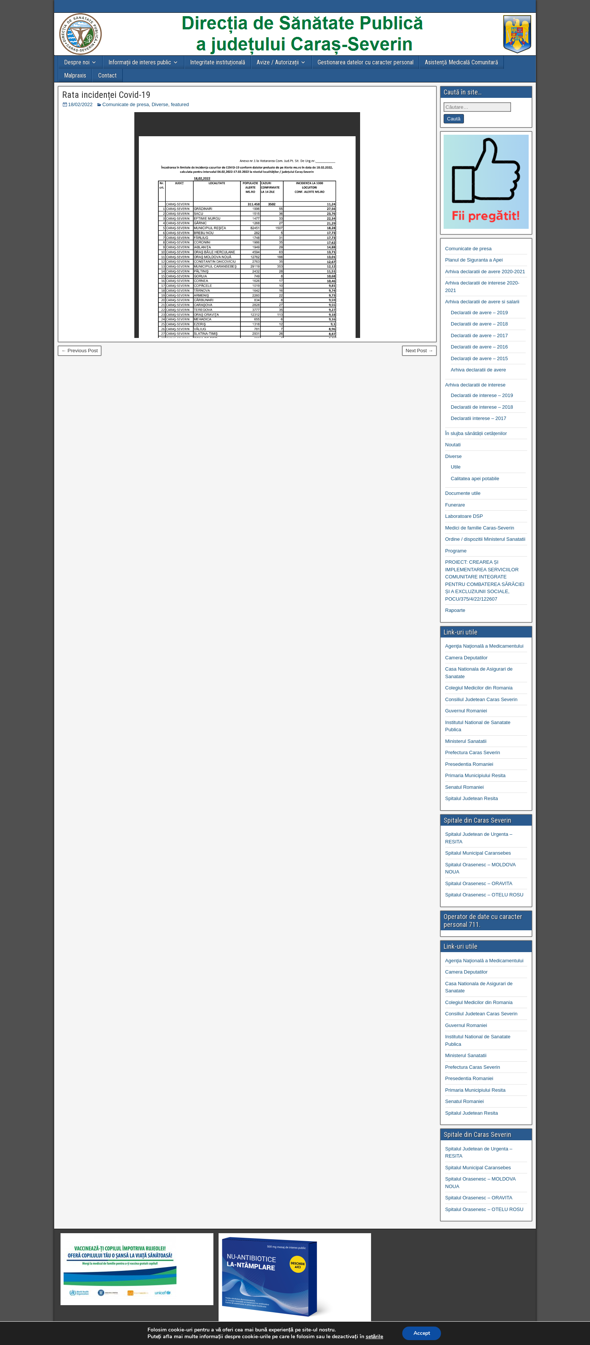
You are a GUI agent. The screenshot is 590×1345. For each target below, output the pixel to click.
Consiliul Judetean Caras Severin (481, 699)
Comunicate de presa (125, 104)
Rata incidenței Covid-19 (106, 95)
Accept (422, 1333)
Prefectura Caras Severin (472, 752)
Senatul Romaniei (464, 787)
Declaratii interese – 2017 (478, 418)
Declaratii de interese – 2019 (482, 395)
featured (180, 104)
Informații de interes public (139, 62)
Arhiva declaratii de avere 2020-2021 (485, 271)
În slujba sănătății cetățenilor (476, 433)
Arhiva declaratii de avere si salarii (482, 301)
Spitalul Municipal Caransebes (478, 853)
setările (374, 1336)
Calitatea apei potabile (475, 478)
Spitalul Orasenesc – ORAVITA (478, 883)
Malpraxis (75, 75)
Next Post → (419, 350)
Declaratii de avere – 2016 (479, 347)
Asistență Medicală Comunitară (461, 62)
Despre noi (77, 62)
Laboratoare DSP (464, 516)
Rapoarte (455, 610)
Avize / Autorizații (278, 62)
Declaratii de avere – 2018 (479, 324)
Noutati (453, 444)
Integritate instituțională (217, 62)
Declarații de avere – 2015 (479, 358)
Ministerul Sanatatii (466, 741)
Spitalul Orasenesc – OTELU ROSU (484, 895)
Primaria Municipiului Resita (475, 775)
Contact (107, 75)
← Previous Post (79, 350)
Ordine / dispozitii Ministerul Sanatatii (485, 539)
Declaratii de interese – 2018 (482, 407)
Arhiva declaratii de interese (475, 385)
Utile (456, 467)
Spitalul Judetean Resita (471, 798)
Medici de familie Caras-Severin (479, 528)
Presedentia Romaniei (469, 764)
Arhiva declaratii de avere (478, 370)
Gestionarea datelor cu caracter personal (366, 62)
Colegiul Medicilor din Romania (478, 688)
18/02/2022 (80, 104)
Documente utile (463, 493)
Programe (456, 551)
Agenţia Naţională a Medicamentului (484, 646)
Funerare (455, 505)
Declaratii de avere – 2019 (479, 312)
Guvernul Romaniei (466, 711)
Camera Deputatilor (466, 657)
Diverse (160, 104)
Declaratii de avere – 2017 (479, 335)
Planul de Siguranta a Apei (474, 260)
